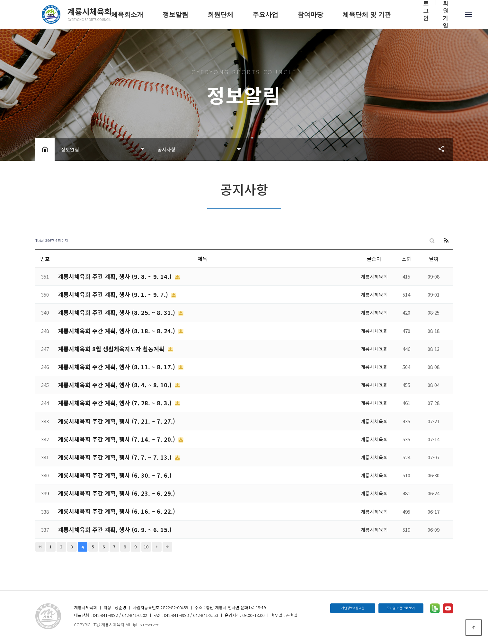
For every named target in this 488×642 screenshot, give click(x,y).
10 (146, 547)
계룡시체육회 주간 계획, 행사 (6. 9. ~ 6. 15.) (115, 529)
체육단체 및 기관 (366, 14)
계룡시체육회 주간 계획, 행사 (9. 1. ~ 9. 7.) (114, 294)
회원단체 (220, 14)
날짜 (434, 258)
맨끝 (167, 547)
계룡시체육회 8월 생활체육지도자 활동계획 (112, 348)
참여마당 (310, 14)
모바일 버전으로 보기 (401, 607)
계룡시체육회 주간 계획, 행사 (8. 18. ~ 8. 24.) (117, 330)
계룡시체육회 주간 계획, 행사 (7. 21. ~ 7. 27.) (116, 421)
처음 (40, 547)
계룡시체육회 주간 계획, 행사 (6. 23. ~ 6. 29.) (116, 493)
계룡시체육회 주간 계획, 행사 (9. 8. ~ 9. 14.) (115, 276)
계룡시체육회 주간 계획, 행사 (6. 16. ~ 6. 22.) (116, 511)
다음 (157, 547)
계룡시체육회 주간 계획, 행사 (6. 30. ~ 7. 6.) (115, 475)
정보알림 (175, 14)
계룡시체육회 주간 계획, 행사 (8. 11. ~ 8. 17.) (117, 366)
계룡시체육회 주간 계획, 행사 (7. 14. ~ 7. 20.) (117, 439)
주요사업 (265, 14)
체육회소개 (127, 14)
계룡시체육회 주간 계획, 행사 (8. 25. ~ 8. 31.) (117, 312)
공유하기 (438, 148)
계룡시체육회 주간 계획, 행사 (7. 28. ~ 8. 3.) (115, 403)
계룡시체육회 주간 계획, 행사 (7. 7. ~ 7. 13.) (115, 457)
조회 (406, 258)
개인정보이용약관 (352, 607)
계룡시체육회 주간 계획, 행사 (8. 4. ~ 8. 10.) (115, 385)
